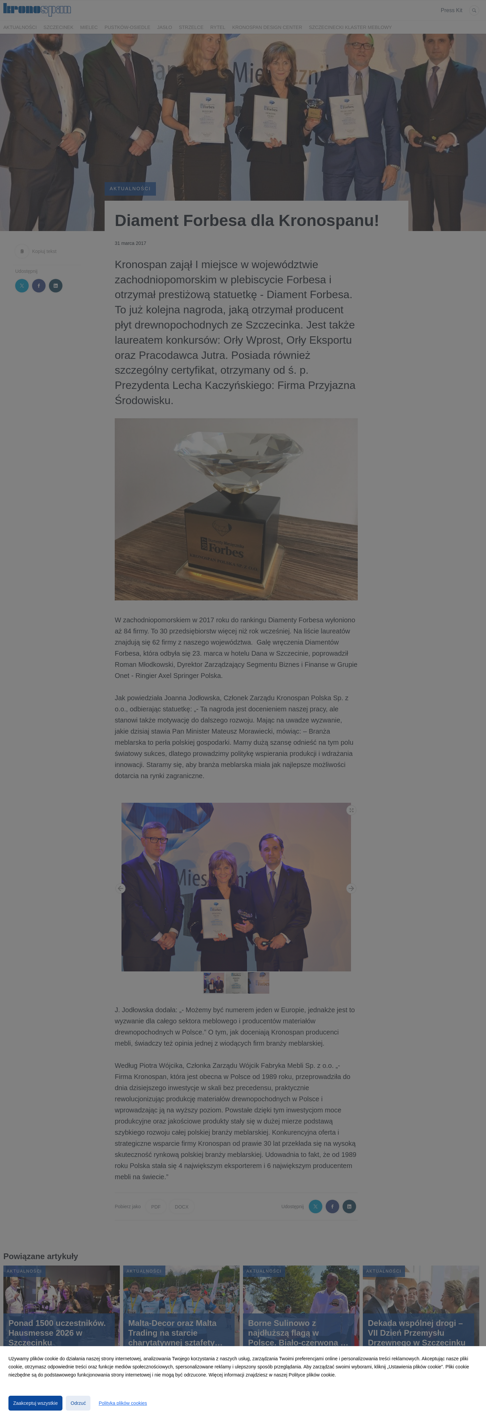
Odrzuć (78, 1403)
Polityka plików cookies (123, 1403)
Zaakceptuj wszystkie (35, 1403)
